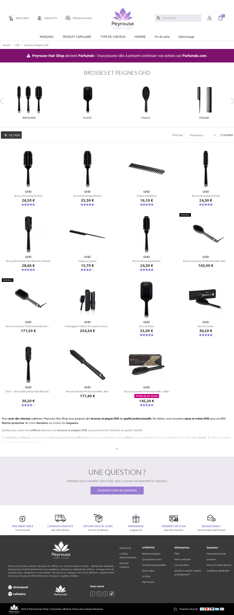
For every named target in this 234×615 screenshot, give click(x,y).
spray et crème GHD (196, 418)
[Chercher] (181, 18)
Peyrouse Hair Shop (48, 56)
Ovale (145, 117)
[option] (117, 1)
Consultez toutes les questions (117, 490)
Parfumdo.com (194, 56)
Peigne (204, 117)
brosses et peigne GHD (105, 418)
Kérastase (125, 548)
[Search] (158, 18)
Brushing (29, 117)
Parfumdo (86, 56)
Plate (87, 117)
